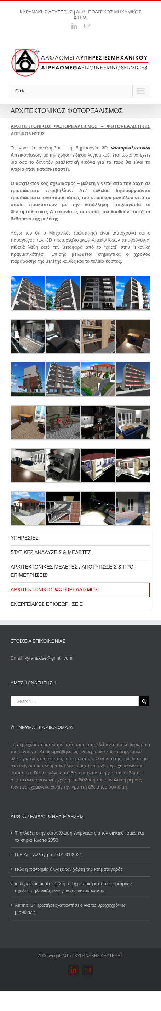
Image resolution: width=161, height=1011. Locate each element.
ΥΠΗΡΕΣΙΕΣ (25, 538)
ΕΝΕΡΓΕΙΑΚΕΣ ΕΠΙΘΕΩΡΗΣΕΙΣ (47, 604)
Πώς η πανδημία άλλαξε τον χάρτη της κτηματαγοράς (69, 869)
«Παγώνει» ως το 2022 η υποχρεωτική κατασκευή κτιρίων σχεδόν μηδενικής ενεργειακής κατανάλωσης (73, 887)
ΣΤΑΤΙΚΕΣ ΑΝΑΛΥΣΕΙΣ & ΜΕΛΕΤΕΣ (51, 552)
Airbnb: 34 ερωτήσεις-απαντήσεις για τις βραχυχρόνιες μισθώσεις (70, 909)
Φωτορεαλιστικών (130, 148)
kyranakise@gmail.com (49, 658)
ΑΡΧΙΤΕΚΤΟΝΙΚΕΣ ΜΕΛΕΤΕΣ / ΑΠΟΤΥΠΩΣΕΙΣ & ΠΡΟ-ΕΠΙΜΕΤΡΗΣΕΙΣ (73, 571)
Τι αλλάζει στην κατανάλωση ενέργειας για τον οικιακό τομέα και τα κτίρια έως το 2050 (79, 836)
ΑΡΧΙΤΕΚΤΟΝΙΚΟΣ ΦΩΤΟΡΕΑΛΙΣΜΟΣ (54, 589)
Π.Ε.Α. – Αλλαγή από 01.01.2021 (48, 854)
